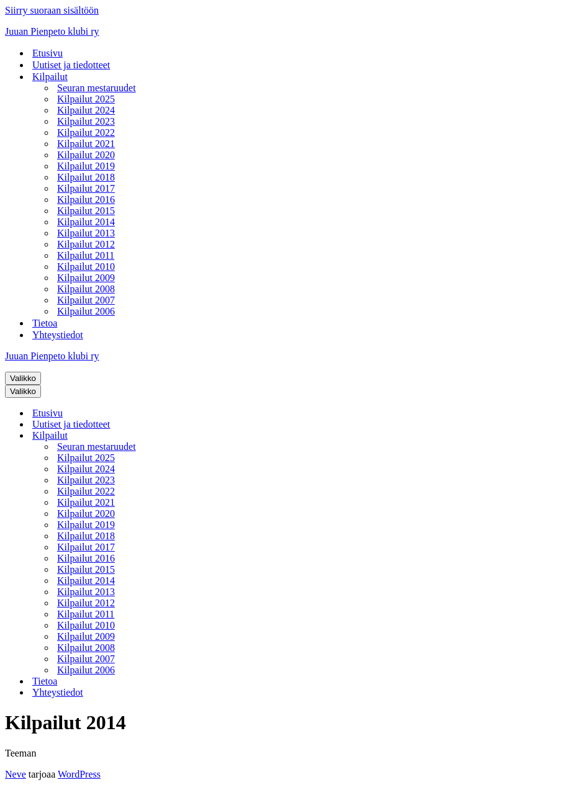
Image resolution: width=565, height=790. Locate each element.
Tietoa (44, 323)
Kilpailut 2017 (86, 188)
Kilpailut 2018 (86, 177)
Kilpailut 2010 (86, 266)
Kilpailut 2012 (86, 244)
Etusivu (47, 53)
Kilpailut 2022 (86, 132)
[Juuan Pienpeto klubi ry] (282, 31)
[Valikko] (23, 378)
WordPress (79, 774)
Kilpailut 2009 (86, 277)
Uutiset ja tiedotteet (71, 65)
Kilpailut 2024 (86, 110)
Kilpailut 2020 (86, 155)
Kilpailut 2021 (86, 143)
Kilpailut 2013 (86, 233)
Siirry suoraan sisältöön (52, 10)
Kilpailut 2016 (86, 199)
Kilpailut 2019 (86, 166)
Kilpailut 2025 (86, 99)
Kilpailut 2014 (86, 222)
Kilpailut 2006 (86, 311)
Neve (15, 774)
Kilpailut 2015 (86, 210)
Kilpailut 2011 (85, 255)
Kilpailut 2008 (86, 289)
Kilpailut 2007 (86, 300)
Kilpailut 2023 (86, 121)
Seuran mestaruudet (96, 88)
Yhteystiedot (57, 335)
